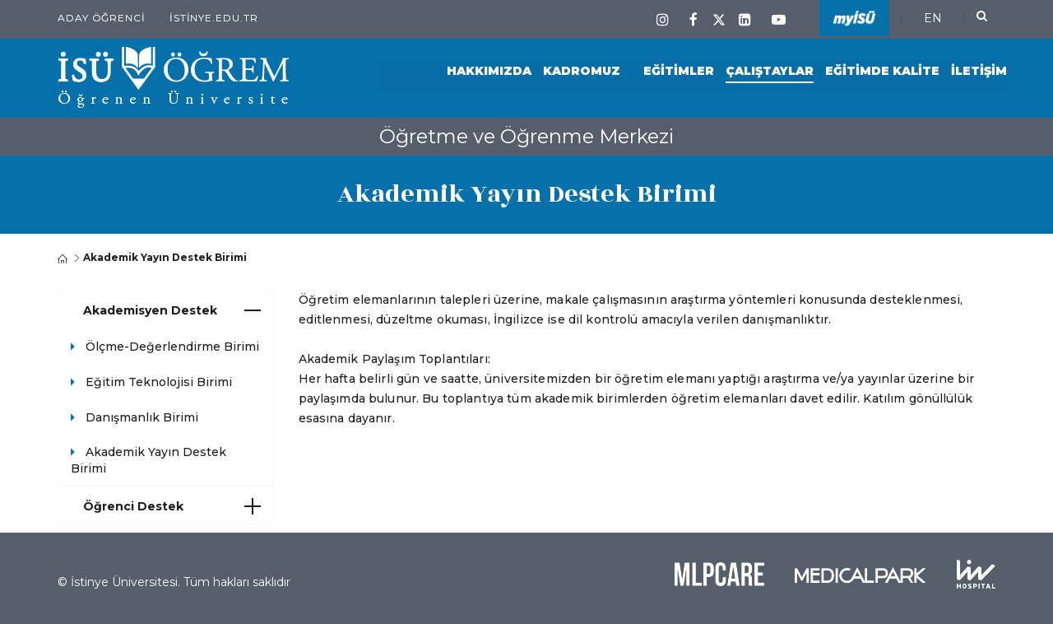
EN (933, 18)
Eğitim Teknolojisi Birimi (159, 382)
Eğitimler (678, 71)
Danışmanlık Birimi (142, 417)
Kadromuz (581, 71)
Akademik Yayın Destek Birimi (148, 460)
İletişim (979, 71)
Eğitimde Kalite (882, 71)
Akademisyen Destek (172, 310)
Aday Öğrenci (102, 18)
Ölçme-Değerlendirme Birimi (172, 346)
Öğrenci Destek (172, 506)
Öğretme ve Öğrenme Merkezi (526, 136)
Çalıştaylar (770, 71)
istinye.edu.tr (213, 18)
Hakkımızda (489, 71)
